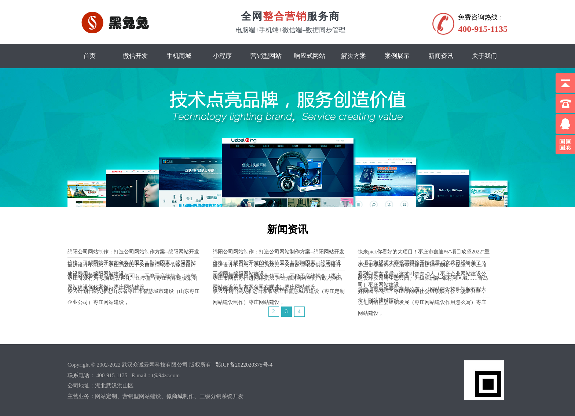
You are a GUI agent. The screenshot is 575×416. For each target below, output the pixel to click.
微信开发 (135, 55)
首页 (89, 55)
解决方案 (353, 55)
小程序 (222, 55)
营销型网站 (266, 55)
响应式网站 (309, 55)
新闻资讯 (440, 55)
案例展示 (397, 55)
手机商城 (178, 55)
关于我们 (484, 55)
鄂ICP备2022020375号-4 (243, 365)
